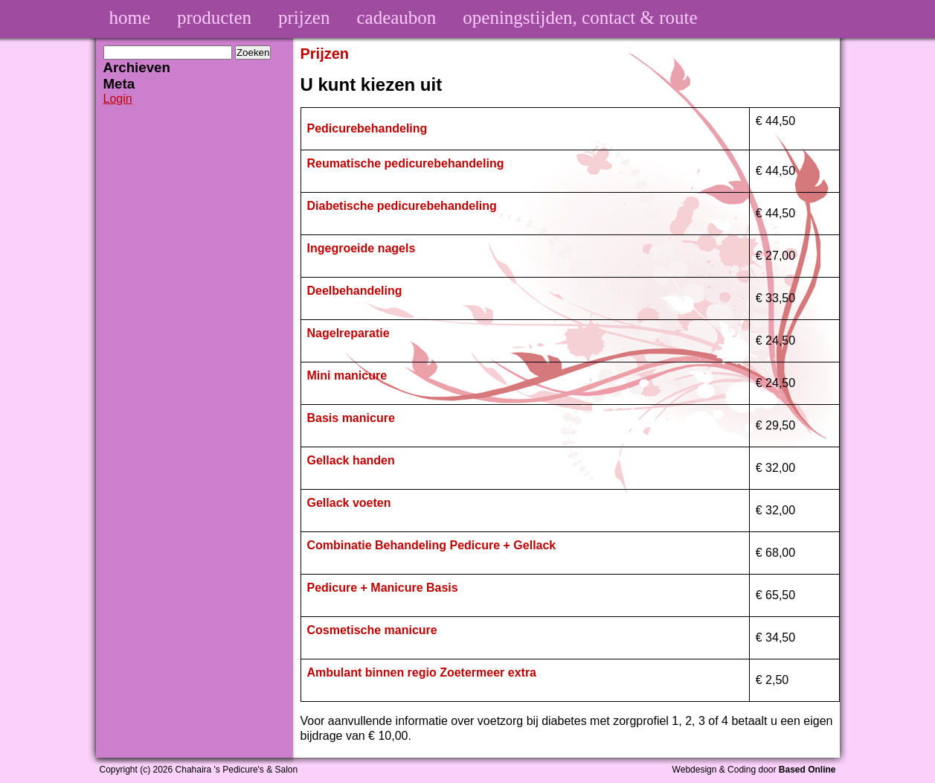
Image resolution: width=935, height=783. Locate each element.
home (130, 17)
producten (214, 17)
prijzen (304, 17)
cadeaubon (396, 17)
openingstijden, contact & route (580, 17)
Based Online (807, 769)
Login (117, 98)
